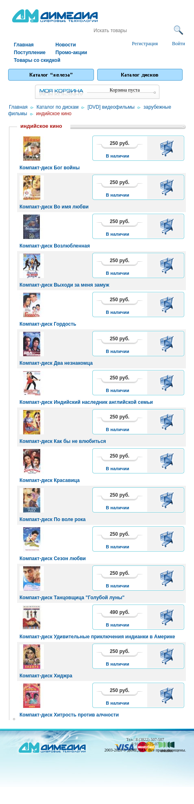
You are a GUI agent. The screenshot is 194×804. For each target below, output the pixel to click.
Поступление (30, 52)
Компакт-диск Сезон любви (53, 558)
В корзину (168, 148)
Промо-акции (71, 52)
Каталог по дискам (58, 107)
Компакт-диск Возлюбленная (55, 246)
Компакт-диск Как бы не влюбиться (63, 441)
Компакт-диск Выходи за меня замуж (64, 285)
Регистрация (145, 43)
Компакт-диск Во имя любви (54, 207)
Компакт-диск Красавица (50, 480)
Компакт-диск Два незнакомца (56, 363)
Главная (24, 45)
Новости (65, 45)
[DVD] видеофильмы (110, 107)
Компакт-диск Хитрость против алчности (69, 715)
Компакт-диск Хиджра (46, 676)
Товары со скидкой (34, 60)
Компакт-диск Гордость (48, 324)
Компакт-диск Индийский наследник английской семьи (86, 402)
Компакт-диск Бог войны (50, 168)
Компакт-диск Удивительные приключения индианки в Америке (97, 637)
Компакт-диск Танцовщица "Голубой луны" (72, 597)
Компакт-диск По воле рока (53, 519)
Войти (178, 43)
